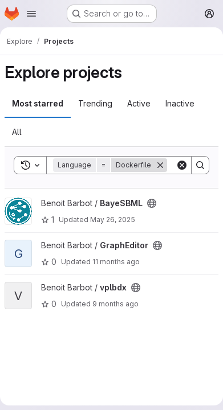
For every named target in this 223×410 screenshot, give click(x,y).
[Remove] (160, 165)
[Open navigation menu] (31, 14)
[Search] (200, 165)
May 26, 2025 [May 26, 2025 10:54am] (112, 219)
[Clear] (182, 165)
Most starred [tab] (37, 103)
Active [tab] (139, 103)
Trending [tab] (95, 103)
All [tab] (17, 132)
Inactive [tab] (179, 103)
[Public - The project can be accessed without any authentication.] (151, 203)
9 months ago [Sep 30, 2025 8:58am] (115, 304)
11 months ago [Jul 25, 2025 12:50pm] (116, 261)
